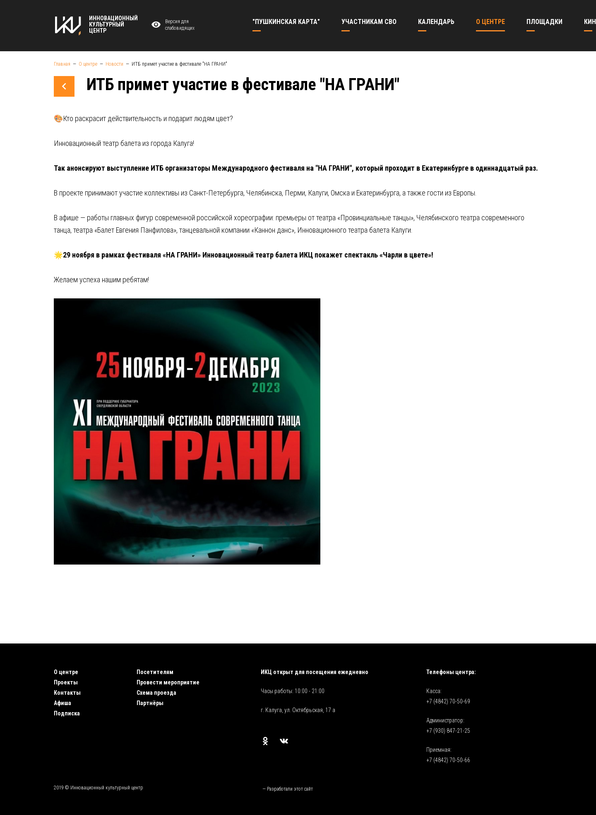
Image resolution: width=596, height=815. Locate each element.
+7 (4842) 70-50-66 (448, 760)
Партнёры (150, 703)
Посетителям (155, 672)
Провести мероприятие (168, 682)
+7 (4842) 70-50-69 (448, 701)
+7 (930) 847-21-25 (448, 730)
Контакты (67, 692)
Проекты (66, 682)
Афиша (62, 703)
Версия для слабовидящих (172, 25)
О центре (66, 672)
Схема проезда (156, 692)
